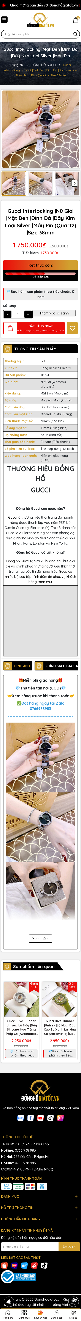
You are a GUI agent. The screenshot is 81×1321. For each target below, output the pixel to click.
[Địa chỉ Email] (40, 1246)
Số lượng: (9, 306)
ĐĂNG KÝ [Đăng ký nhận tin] (69, 1247)
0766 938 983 (25, 1150)
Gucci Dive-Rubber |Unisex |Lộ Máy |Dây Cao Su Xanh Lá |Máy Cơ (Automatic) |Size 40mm (60, 1027)
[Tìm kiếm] (75, 34)
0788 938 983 (25, 1163)
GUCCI (45, 361)
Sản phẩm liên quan (34, 966)
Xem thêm (40, 938)
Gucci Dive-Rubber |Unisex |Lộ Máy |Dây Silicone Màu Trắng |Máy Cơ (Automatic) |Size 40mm (21, 1027)
